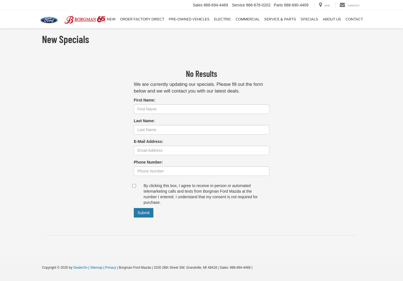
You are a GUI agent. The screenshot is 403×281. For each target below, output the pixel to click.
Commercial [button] (248, 19)
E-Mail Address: (148, 141)
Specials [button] (309, 19)
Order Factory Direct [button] (142, 19)
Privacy (110, 268)
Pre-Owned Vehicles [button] (189, 19)
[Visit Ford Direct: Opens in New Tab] (255, 268)
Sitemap (96, 268)
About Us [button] (332, 19)
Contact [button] (354, 19)
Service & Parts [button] (280, 19)
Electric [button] (222, 19)
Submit (143, 213)
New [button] (111, 19)
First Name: (144, 100)
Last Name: (144, 121)
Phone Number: (148, 162)
